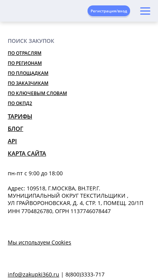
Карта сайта (27, 153)
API (12, 141)
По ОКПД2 (20, 103)
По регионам (25, 63)
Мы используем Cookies (39, 242)
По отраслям (24, 53)
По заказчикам (28, 83)
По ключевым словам (37, 93)
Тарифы (20, 116)
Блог (15, 128)
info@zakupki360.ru (33, 274)
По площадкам (28, 73)
